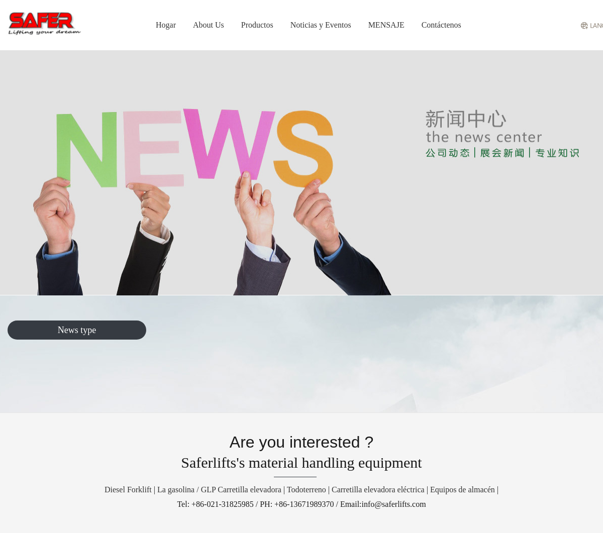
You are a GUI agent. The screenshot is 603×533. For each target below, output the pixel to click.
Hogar (166, 25)
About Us (208, 25)
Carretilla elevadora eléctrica (378, 489)
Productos (257, 25)
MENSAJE (386, 25)
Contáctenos (441, 25)
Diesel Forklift (128, 489)
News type (77, 330)
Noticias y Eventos (320, 25)
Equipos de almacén (462, 489)
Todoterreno (306, 489)
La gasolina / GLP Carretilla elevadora (219, 489)
